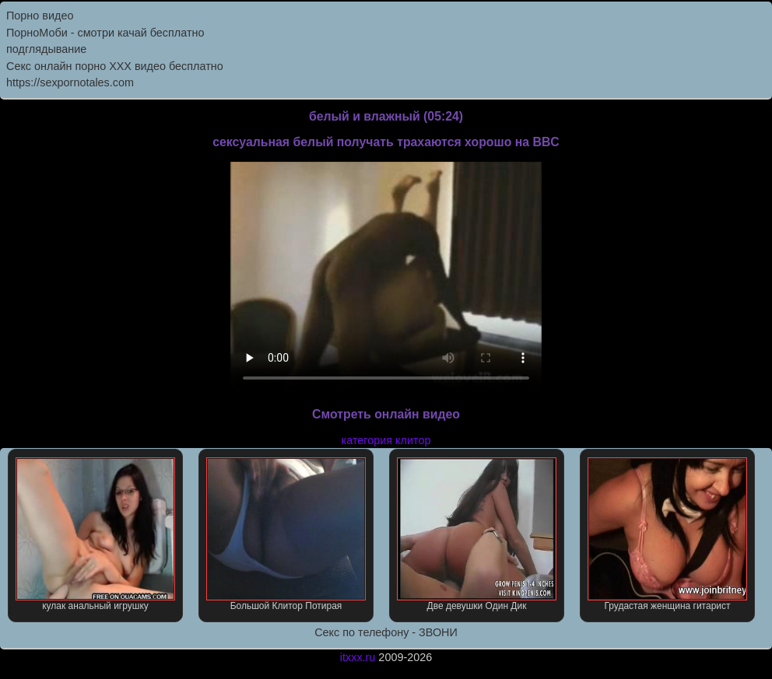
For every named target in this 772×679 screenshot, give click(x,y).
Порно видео (39, 15)
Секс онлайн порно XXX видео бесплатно (114, 66)
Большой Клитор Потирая (286, 534)
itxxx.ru (358, 657)
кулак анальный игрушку (95, 534)
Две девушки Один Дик (476, 534)
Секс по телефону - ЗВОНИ (386, 632)
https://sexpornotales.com (70, 82)
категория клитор (386, 440)
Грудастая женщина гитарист (667, 534)
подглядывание (46, 49)
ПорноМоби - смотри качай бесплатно (105, 32)
